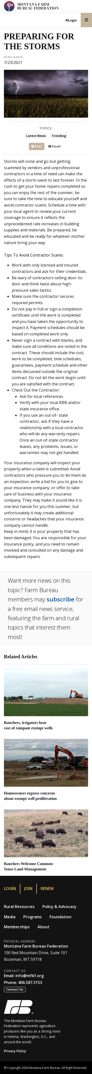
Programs (32, 916)
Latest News (36, 136)
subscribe (60, 599)
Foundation (60, 916)
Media (9, 916)
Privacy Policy (15, 1051)
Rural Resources (19, 906)
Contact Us (14, 989)
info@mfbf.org (29, 975)
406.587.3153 (30, 982)
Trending (59, 136)
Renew (47, 888)
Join (28, 888)
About (44, 926)
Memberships (17, 926)
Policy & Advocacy (59, 906)
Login (10, 888)
